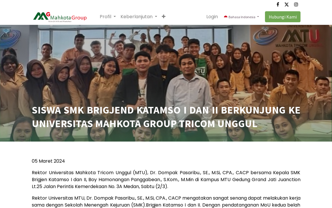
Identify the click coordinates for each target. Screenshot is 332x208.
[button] (163, 17)
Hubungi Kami (283, 17)
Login (212, 16)
